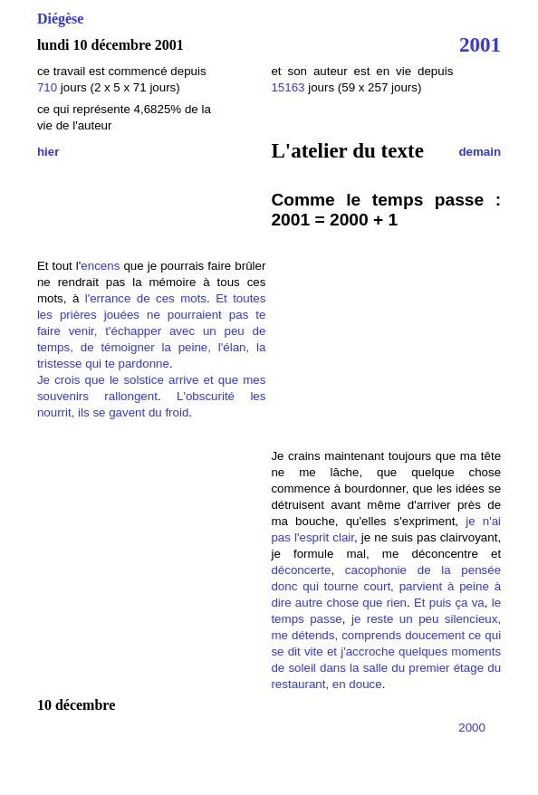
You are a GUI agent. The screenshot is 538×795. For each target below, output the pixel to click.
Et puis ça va (449, 602)
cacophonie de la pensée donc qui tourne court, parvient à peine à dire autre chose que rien (386, 586)
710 (47, 87)
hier (48, 151)
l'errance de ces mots (146, 298)
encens (100, 266)
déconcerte (301, 570)
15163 (287, 87)
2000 (471, 727)
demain (479, 151)
